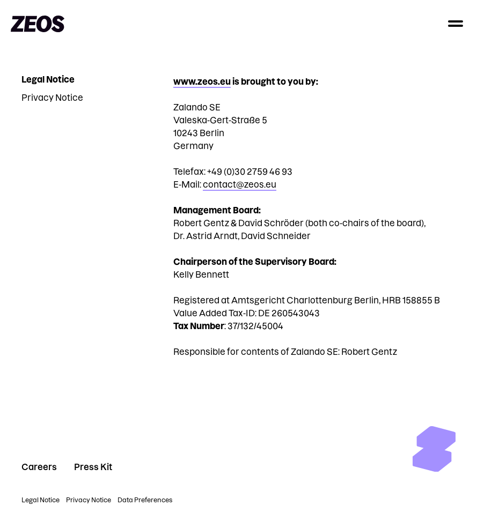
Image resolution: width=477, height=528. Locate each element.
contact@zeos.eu (239, 184)
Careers (39, 467)
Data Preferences (145, 499)
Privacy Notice (52, 97)
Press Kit (93, 467)
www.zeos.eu (202, 81)
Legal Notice (48, 79)
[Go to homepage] (37, 24)
